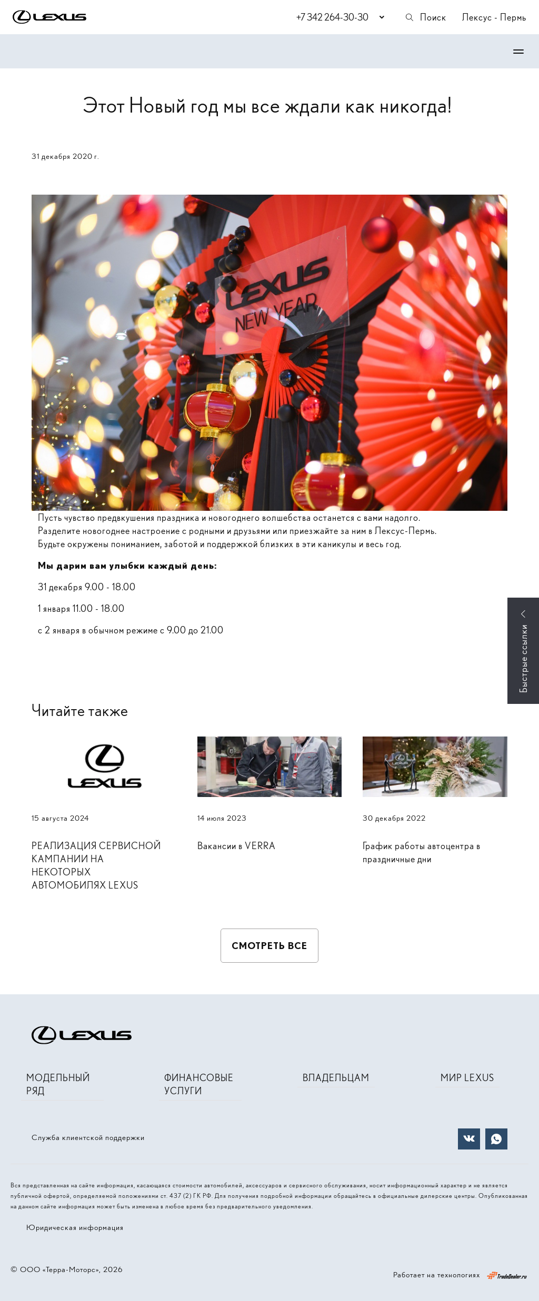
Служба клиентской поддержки (88, 1137)
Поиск (425, 17)
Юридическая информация (75, 1227)
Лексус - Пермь (494, 17)
